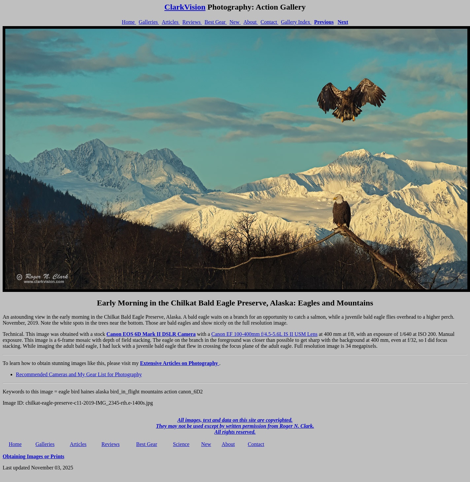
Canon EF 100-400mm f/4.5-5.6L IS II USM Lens (264, 334)
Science (181, 444)
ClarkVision (184, 7)
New (235, 22)
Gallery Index (296, 22)
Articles (171, 22)
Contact (269, 22)
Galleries (149, 22)
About (250, 22)
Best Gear (216, 22)
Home (129, 22)
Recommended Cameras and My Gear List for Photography (79, 374)
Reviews (192, 22)
